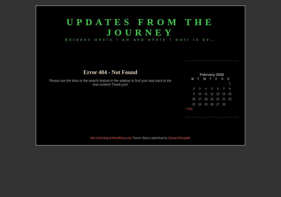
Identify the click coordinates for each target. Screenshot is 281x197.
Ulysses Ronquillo (179, 138)
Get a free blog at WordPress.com (111, 138)
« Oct (189, 108)
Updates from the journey (140, 27)
